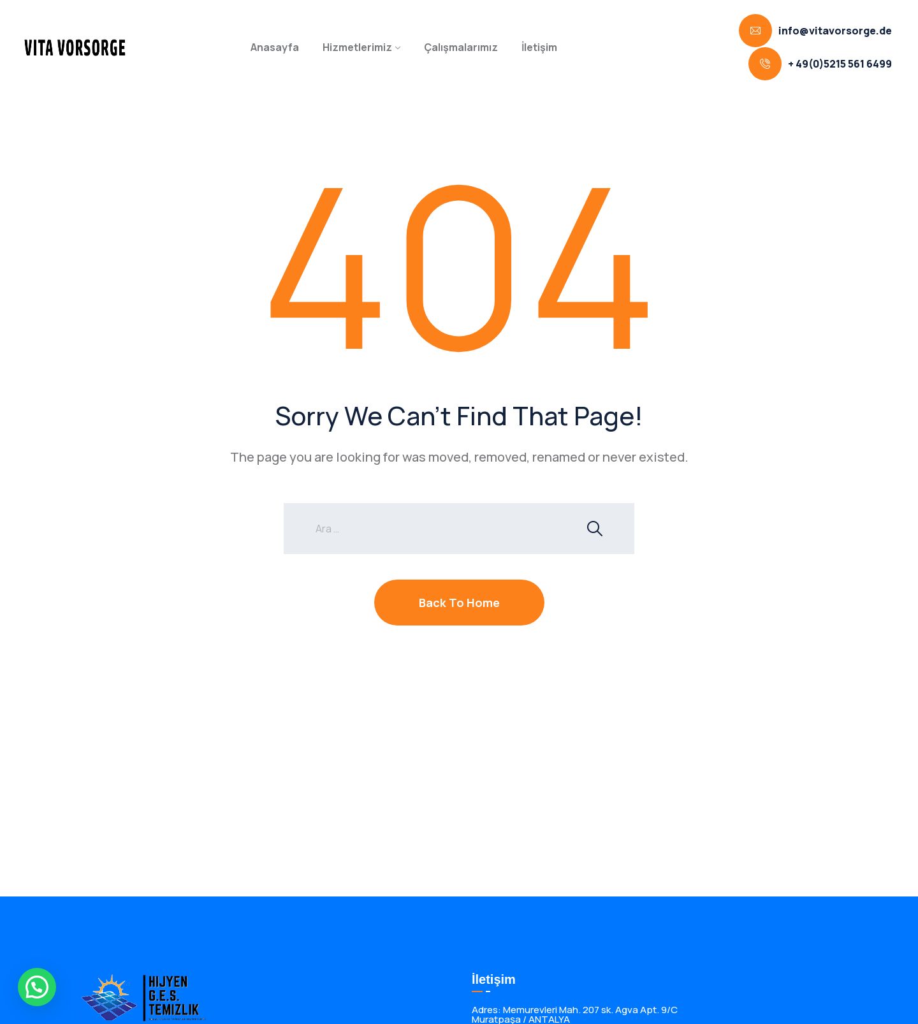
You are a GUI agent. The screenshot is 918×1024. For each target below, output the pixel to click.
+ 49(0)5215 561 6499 (840, 64)
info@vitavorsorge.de (835, 31)
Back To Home (459, 602)
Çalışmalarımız (461, 47)
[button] (37, 987)
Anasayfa (275, 47)
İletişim (539, 47)
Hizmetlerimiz (357, 47)
